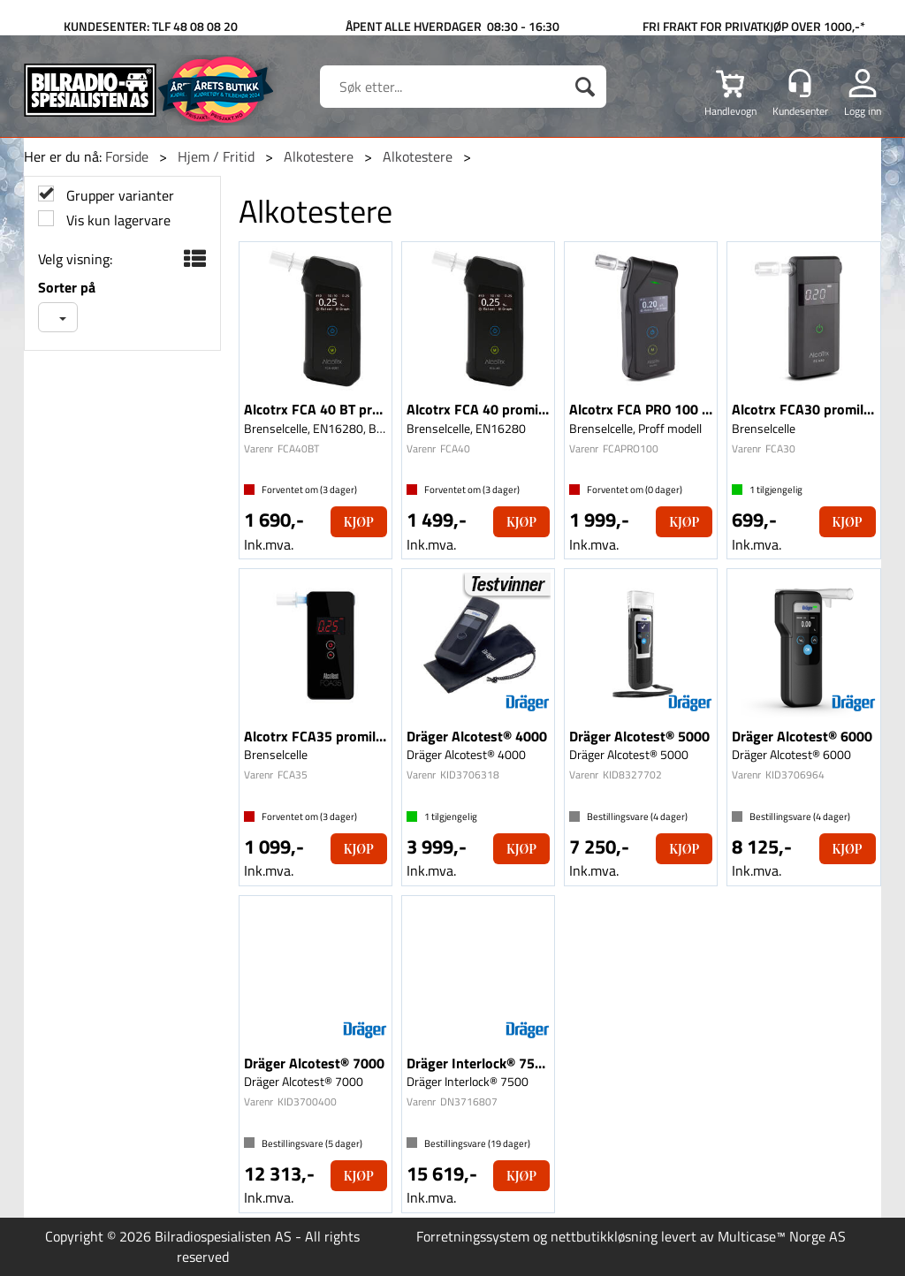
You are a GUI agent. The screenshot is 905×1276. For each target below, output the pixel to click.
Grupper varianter (118, 196)
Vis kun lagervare (117, 220)
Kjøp (359, 521)
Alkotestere (319, 156)
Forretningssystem (472, 1236)
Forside (126, 156)
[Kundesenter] (800, 83)
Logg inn (862, 110)
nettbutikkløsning (604, 1236)
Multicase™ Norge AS (782, 1236)
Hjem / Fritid (216, 156)
